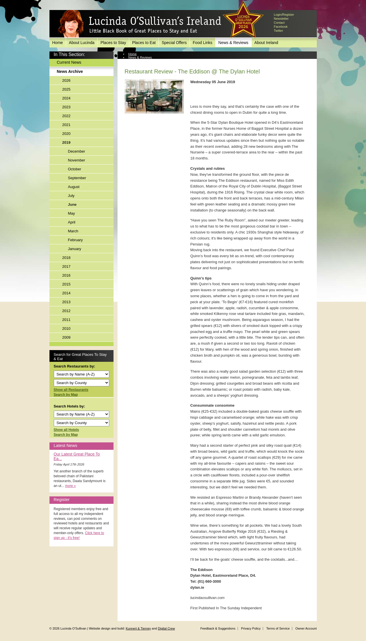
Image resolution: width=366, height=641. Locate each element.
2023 (66, 107)
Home (57, 42)
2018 (66, 257)
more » (70, 486)
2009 (66, 337)
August (73, 187)
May (71, 213)
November (76, 160)
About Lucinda (82, 42)
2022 (66, 116)
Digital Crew (166, 628)
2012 (66, 311)
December (76, 151)
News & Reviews (233, 42)
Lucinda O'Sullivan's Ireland (139, 24)
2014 (66, 293)
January (74, 249)
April (71, 222)
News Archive (70, 71)
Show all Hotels (66, 430)
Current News (69, 62)
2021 (66, 125)
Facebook (281, 26)
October (74, 169)
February (75, 240)
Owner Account (306, 628)
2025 (66, 89)
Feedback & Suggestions (217, 628)
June (72, 204)
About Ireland (266, 42)
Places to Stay (113, 42)
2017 (66, 266)
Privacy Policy (250, 628)
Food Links (202, 42)
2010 (66, 328)
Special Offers (174, 42)
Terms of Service (278, 628)
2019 (66, 142)
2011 (66, 319)
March (73, 231)
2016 (66, 275)
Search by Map (66, 395)
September (77, 178)
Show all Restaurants (71, 390)
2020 (66, 133)
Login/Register (284, 14)
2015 (66, 284)
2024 (66, 98)
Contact (279, 22)
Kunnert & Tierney (138, 628)
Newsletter (281, 18)
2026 (66, 80)
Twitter (278, 30)
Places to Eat (144, 42)
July (71, 195)
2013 (66, 302)
